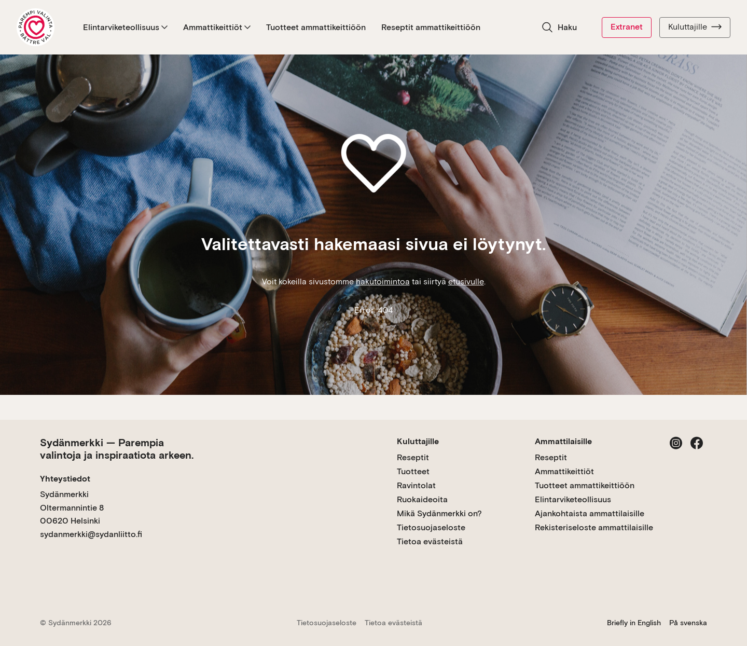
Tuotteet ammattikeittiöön (316, 27)
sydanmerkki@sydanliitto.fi (91, 534)
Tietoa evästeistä (430, 541)
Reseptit (413, 457)
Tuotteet (413, 471)
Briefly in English (634, 622)
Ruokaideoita (422, 499)
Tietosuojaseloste (431, 527)
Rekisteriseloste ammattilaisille (594, 527)
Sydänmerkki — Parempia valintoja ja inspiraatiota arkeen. (116, 448)
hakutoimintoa (383, 281)
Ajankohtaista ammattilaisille (589, 513)
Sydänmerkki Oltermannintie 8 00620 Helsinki (72, 507)
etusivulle (466, 281)
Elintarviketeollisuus (125, 27)
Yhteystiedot (65, 479)
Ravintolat (416, 485)
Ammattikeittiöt (217, 27)
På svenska (688, 622)
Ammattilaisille (563, 441)
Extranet (627, 27)
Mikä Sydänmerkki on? (439, 513)
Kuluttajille (695, 27)
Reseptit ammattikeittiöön (430, 27)
